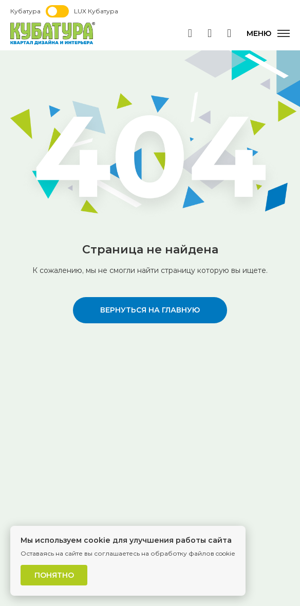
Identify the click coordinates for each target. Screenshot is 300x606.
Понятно (54, 575)
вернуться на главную (150, 310)
